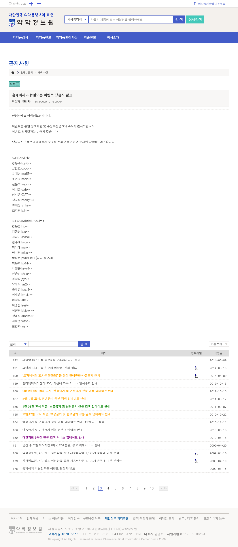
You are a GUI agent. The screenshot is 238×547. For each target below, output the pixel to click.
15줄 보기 (216, 344)
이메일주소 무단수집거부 (84, 518)
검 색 (179, 19)
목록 (12, 84)
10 (151, 488)
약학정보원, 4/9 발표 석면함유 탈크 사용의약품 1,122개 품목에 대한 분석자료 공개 (73, 460)
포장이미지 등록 (214, 518)
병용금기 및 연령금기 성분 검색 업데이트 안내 (53, 429)
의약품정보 (43, 37)
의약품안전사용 (66, 37)
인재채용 (32, 518)
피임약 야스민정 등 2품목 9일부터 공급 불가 (51, 360)
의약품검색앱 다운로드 (211, 4)
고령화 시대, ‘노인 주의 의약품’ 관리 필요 (50, 368)
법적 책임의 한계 (144, 518)
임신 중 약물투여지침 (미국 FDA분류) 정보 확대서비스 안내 (61, 445)
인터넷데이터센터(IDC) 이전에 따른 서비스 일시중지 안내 (60, 383)
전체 (13, 344)
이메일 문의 (166, 518)
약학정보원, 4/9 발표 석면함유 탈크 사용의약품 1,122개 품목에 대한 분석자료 (73, 453)
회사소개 (113, 37)
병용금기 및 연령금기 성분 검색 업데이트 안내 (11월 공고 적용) (64, 422)
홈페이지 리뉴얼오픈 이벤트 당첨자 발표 (49, 468)
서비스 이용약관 (53, 518)
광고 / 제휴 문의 (189, 518)
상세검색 (195, 19)
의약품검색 (74, 19)
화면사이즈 (19, 4)
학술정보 (90, 37)
